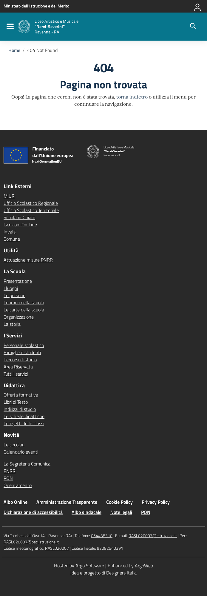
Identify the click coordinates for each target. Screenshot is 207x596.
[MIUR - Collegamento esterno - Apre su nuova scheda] (36, 6)
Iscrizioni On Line (20, 224)
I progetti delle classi (24, 423)
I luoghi (11, 288)
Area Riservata (18, 366)
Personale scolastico (24, 345)
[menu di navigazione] (9, 26)
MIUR (9, 195)
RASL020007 (57, 548)
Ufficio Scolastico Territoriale (31, 210)
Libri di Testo (16, 401)
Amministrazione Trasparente (66, 502)
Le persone (14, 295)
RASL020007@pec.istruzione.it (31, 542)
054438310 (101, 535)
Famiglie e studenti (22, 352)
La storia (12, 324)
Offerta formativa (21, 394)
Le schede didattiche (24, 416)
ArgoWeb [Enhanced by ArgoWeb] (144, 565)
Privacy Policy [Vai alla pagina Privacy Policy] (156, 502)
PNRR (10, 470)
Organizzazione (19, 316)
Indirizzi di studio (20, 409)
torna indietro (132, 97)
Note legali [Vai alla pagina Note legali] (121, 512)
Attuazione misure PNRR (28, 259)
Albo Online (15, 502)
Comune (12, 238)
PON (8, 478)
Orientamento (18, 485)
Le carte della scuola (24, 309)
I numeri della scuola (24, 302)
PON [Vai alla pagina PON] (145, 512)
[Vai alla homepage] (24, 26)
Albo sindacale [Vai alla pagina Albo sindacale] (86, 512)
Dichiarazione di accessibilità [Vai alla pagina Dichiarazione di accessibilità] (33, 512)
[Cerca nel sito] (192, 26)
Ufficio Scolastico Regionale (31, 203)
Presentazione (18, 281)
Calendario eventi (21, 451)
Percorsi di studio (20, 359)
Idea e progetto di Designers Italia (103, 572)
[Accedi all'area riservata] (197, 6)
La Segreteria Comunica (27, 463)
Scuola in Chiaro (19, 217)
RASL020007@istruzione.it (153, 535)
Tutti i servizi (16, 373)
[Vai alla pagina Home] (14, 50)
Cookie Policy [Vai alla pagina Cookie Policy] (119, 502)
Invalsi (10, 231)
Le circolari (14, 444)
